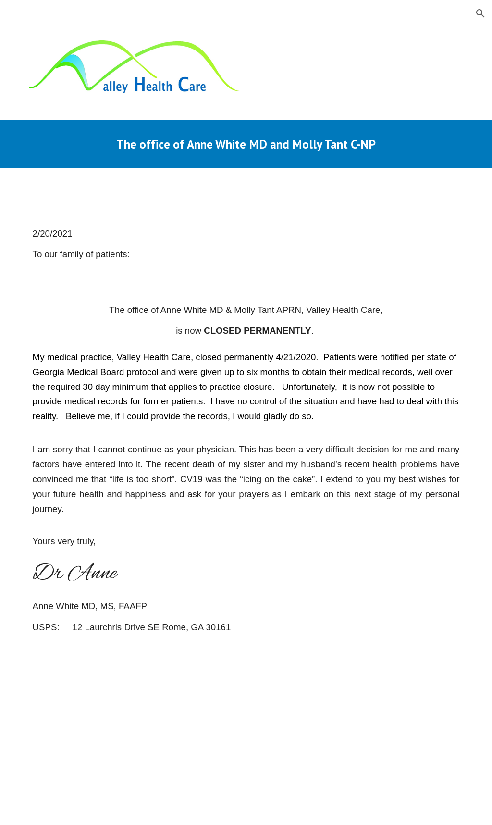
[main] (246, 144)
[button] (480, 13)
